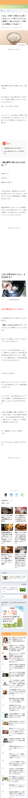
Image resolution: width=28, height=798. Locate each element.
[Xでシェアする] (6, 495)
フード (10, 500)
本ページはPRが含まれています (14, 6)
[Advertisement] (14, 65)
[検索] (25, 596)
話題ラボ (14, 2)
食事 (8, 503)
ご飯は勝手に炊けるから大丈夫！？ (13, 148)
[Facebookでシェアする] (11, 495)
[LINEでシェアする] (22, 495)
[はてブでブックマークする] (16, 495)
